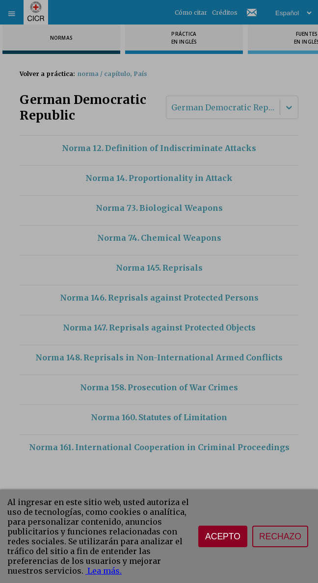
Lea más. (103, 571)
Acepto (222, 536)
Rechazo (280, 536)
